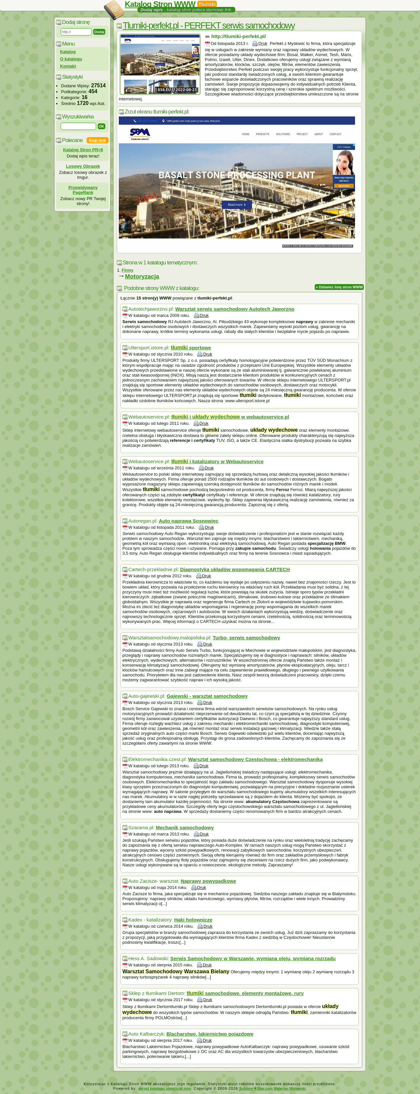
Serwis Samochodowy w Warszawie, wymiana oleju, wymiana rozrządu (253, 958)
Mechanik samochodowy (185, 827)
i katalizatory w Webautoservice (217, 461)
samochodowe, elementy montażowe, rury (245, 993)
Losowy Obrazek (83, 166)
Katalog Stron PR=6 (83, 149)
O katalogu (71, 58)
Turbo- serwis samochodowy (246, 637)
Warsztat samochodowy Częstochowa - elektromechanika (255, 759)
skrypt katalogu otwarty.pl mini (164, 1088)
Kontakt (68, 66)
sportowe (191, 347)
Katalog (68, 51)
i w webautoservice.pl (230, 417)
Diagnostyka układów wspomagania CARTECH (235, 569)
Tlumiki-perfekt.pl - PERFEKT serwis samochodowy (209, 26)
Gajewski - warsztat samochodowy (207, 696)
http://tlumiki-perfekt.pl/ (238, 36)
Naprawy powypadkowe (208, 881)
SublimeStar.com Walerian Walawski (272, 1088)
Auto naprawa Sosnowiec (189, 521)
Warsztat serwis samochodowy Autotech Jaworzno (234, 309)
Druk (262, 43)
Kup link (97, 140)
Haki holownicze (193, 919)
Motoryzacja (142, 276)
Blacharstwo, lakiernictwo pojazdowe (209, 1034)
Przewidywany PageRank (83, 190)
